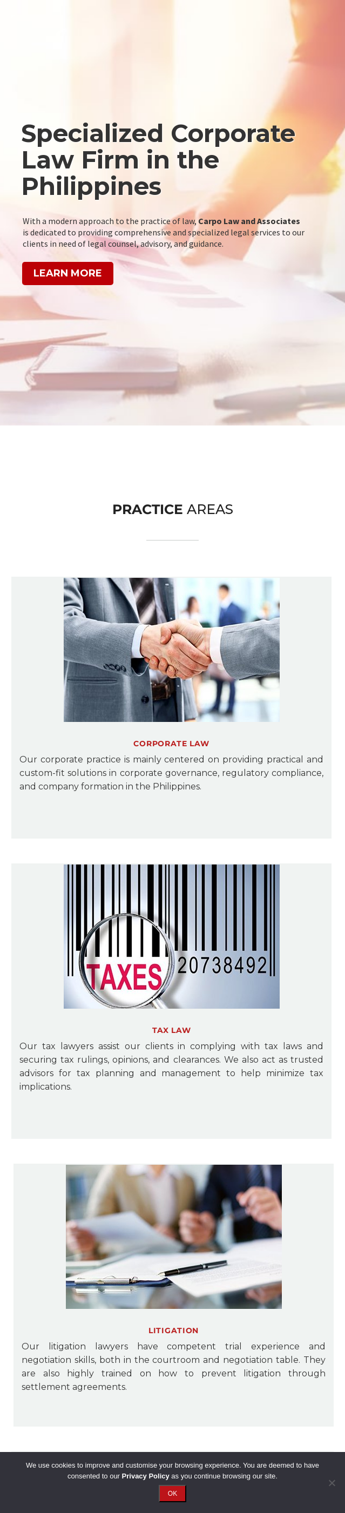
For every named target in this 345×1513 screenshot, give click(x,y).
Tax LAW (171, 1030)
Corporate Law (171, 743)
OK (172, 1493)
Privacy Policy (146, 1476)
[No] (331, 1482)
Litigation (173, 1330)
